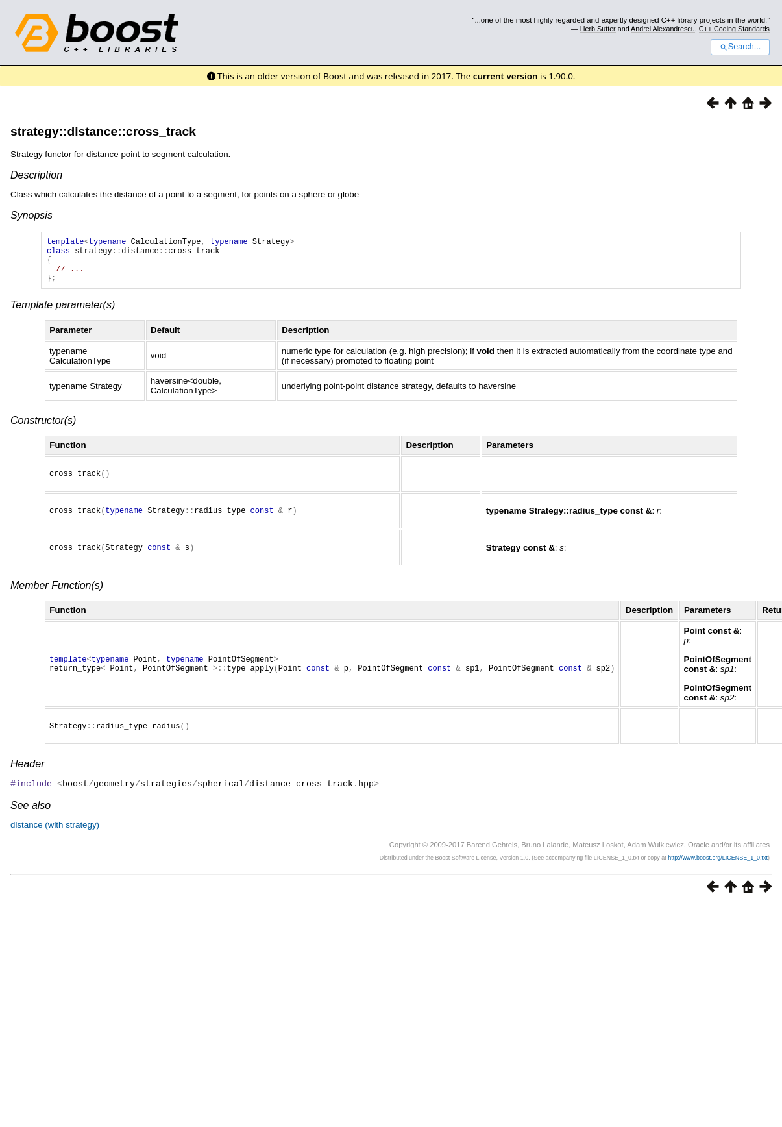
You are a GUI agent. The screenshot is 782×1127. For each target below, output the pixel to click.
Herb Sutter (598, 28)
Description (36, 174)
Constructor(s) (43, 430)
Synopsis (31, 215)
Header (27, 781)
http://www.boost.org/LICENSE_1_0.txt (718, 874)
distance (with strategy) (54, 842)
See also (30, 822)
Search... (740, 46)
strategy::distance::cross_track (103, 131)
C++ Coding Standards (734, 28)
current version (505, 76)
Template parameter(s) (62, 314)
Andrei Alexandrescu (663, 28)
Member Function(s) (56, 600)
